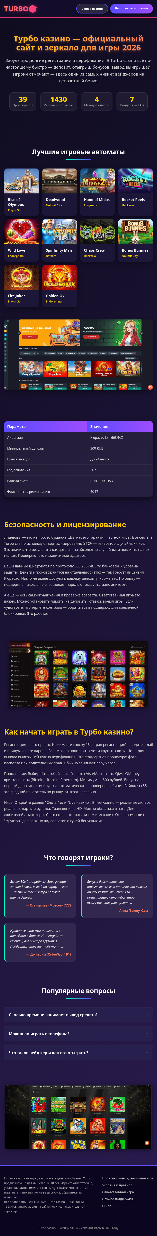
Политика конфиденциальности (127, 1178)
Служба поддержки (117, 1199)
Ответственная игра (118, 1192)
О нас (106, 1206)
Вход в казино (92, 9)
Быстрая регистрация (131, 8)
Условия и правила (117, 1185)
